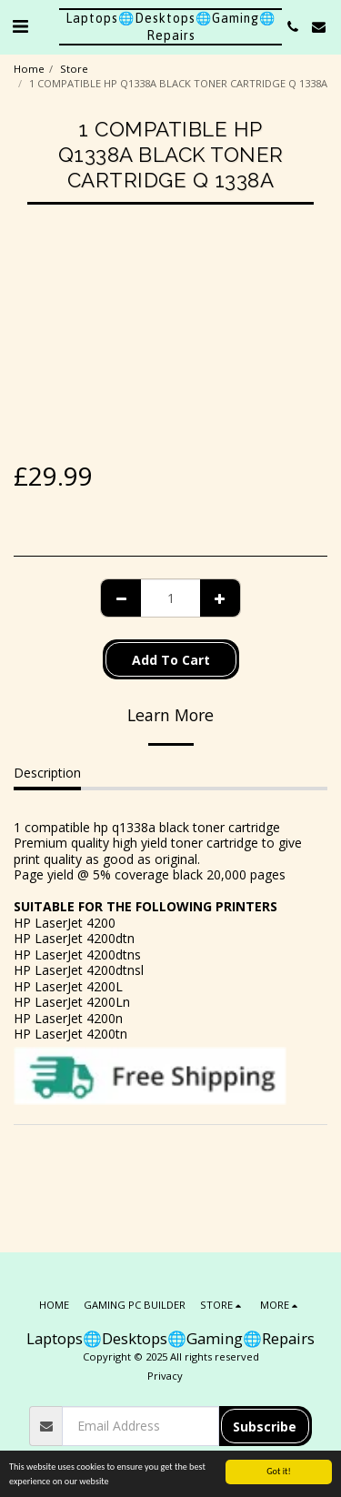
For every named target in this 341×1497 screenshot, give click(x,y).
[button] (20, 26)
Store (74, 68)
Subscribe (264, 1426)
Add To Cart (171, 659)
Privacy (165, 1375)
